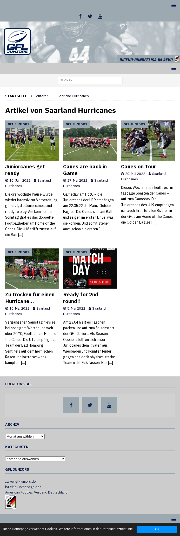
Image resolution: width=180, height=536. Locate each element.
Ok (157, 529)
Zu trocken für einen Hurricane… (30, 298)
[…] (20, 234)
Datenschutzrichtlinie (117, 529)
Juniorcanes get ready (25, 170)
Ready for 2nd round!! (80, 298)
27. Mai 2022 (77, 180)
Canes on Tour (138, 166)
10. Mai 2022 (19, 308)
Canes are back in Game (85, 170)
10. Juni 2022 (19, 180)
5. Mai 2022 (76, 308)
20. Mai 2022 (135, 173)
